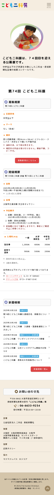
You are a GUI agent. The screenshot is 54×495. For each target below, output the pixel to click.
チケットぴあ (12, 279)
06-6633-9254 (30, 405)
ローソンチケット (14, 276)
